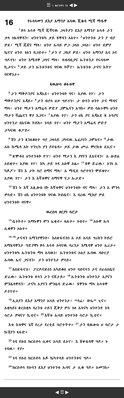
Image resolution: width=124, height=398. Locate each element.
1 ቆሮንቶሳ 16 (60, 6)
